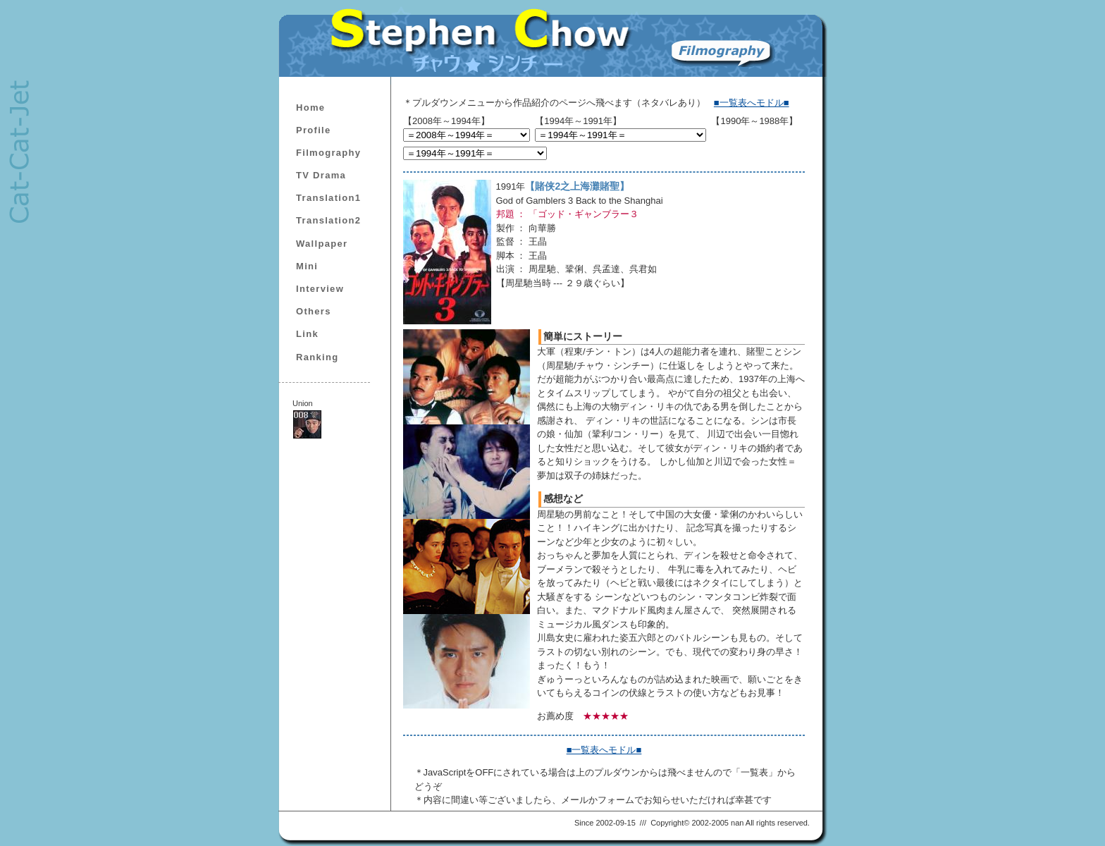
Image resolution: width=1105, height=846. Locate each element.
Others (313, 311)
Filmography (328, 152)
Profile (313, 130)
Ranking (317, 357)
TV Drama (321, 175)
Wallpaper (321, 243)
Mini (307, 266)
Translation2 (328, 220)
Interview (320, 288)
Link (307, 334)
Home (310, 107)
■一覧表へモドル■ (751, 102)
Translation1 (328, 197)
